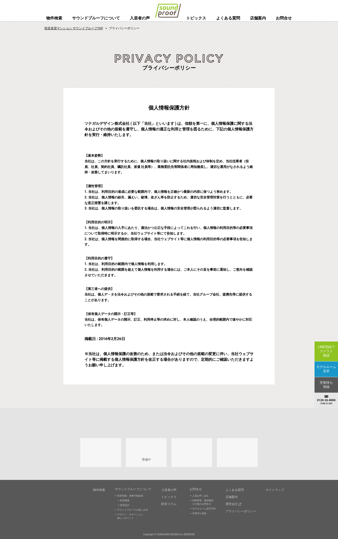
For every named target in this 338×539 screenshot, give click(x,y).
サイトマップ (275, 490)
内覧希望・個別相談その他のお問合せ (202, 503)
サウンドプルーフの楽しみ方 (132, 511)
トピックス (196, 18)
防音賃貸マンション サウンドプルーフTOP (74, 28)
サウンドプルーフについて (96, 18)
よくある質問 (228, 18)
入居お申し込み (200, 497)
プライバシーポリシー (241, 508)
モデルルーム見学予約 (204, 510)
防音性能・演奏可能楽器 (130, 497)
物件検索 (54, 18)
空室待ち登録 (199, 514)
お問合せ (284, 18)
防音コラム (169, 502)
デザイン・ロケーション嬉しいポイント (130, 517)
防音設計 (125, 506)
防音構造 (125, 501)
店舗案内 (258, 18)
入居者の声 (140, 18)
